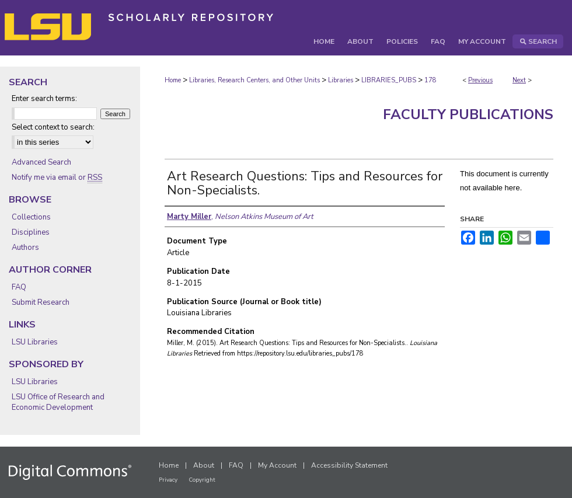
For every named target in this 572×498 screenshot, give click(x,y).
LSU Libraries (35, 342)
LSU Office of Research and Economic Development (58, 402)
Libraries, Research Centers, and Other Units (254, 80)
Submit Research (40, 302)
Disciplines (31, 232)
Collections (31, 217)
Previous (480, 80)
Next (519, 80)
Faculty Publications (468, 114)
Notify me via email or (57, 177)
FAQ (19, 287)
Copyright (202, 480)
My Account (277, 465)
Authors (25, 247)
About (203, 465)
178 (430, 80)
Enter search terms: (44, 98)
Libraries (340, 80)
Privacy (168, 480)
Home (173, 80)
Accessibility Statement (349, 465)
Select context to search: (53, 127)
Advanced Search (41, 162)
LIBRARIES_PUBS (388, 80)
